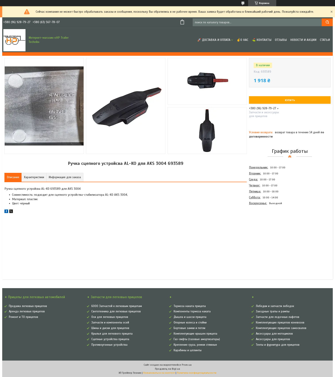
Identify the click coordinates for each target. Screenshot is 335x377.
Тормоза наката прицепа (190, 306)
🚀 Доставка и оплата (213, 40)
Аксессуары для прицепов (273, 339)
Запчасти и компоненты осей (110, 322)
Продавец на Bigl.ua (167, 368)
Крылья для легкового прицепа (112, 333)
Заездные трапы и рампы (273, 311)
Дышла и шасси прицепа (190, 317)
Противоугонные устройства (109, 345)
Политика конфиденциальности (196, 372)
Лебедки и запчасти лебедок (275, 306)
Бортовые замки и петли (189, 328)
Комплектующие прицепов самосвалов (281, 328)
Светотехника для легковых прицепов (116, 311)
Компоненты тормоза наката (192, 311)
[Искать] (327, 22)
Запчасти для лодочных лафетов (277, 317)
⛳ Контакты (261, 40)
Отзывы (281, 40)
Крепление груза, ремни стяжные (195, 345)
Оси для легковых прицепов (109, 317)
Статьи (325, 40)
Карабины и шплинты (188, 350)
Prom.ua (187, 364)
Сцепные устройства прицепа (110, 339)
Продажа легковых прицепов (28, 306)
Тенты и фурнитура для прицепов (278, 345)
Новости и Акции (303, 40)
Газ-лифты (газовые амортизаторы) (197, 339)
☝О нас (242, 40)
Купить (290, 100)
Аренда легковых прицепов (27, 311)
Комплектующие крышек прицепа (195, 333)
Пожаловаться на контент (159, 372)
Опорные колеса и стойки (190, 322)
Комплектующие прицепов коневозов (280, 322)
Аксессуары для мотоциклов (274, 333)
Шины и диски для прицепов (110, 328)
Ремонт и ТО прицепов (23, 317)
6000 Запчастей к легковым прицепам (116, 306)
